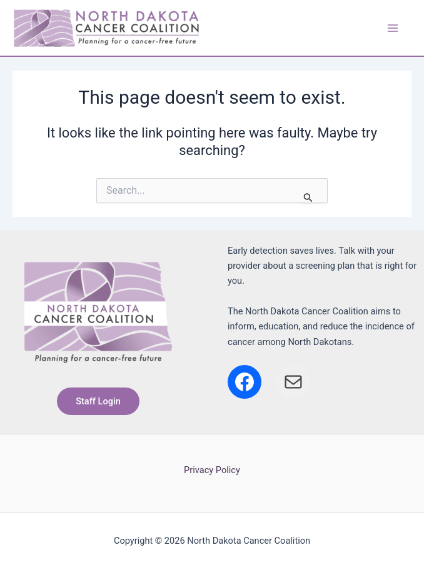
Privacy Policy (212, 470)
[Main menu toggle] (392, 27)
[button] (98, 402)
